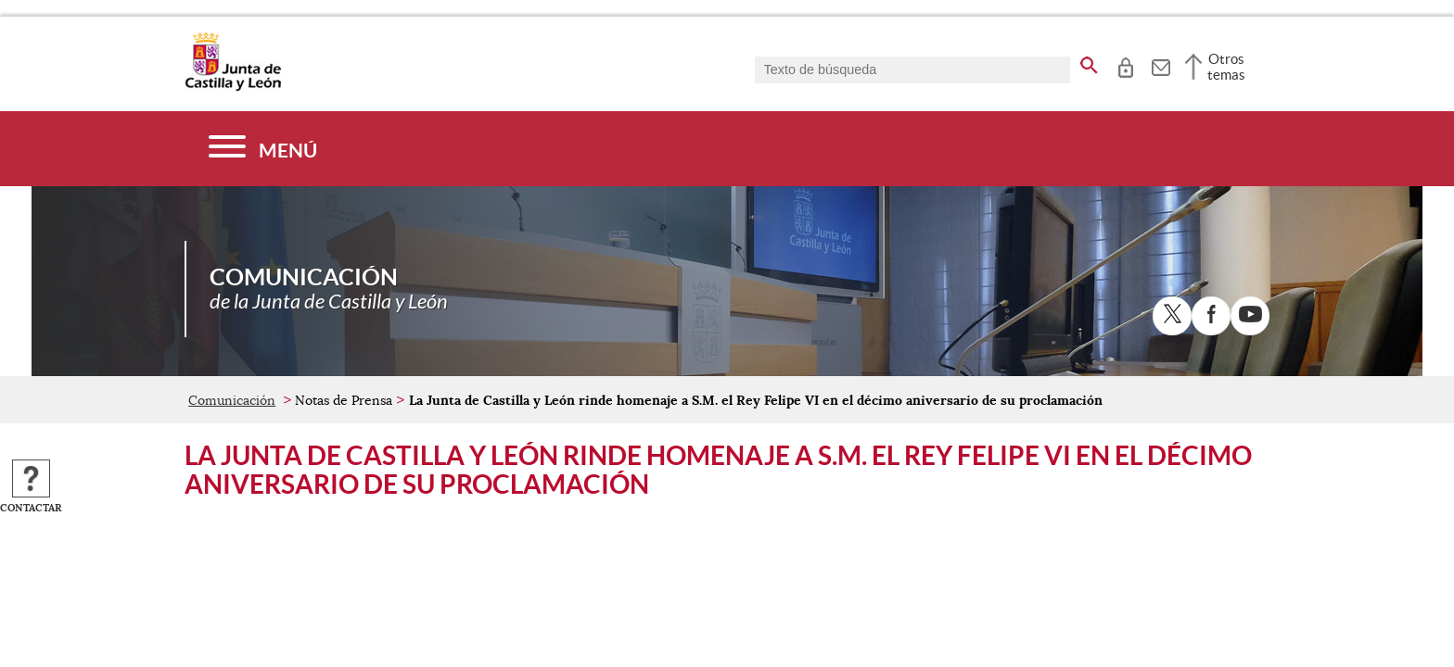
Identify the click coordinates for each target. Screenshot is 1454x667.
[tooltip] (1125, 65)
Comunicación (231, 400)
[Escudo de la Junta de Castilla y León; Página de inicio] (233, 87)
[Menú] (263, 148)
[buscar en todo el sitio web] (1089, 62)
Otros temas (1226, 66)
